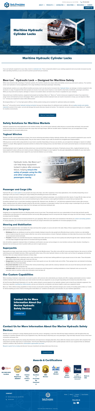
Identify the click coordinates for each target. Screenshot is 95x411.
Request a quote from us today (11, 346)
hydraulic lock (37, 69)
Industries (70, 5)
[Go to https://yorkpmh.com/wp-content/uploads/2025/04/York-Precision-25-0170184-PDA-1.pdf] (77, 372)
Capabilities (60, 5)
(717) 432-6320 (85, 2)
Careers (89, 5)
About (41, 5)
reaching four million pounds (23, 284)
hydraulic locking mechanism (29, 105)
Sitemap (76, 396)
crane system (17, 193)
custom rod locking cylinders (83, 218)
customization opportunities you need (33, 343)
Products (49, 5)
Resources (80, 5)
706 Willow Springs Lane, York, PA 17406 (70, 2)
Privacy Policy (55, 408)
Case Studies (84, 394)
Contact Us (88, 8)
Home (65, 394)
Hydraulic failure (64, 88)
